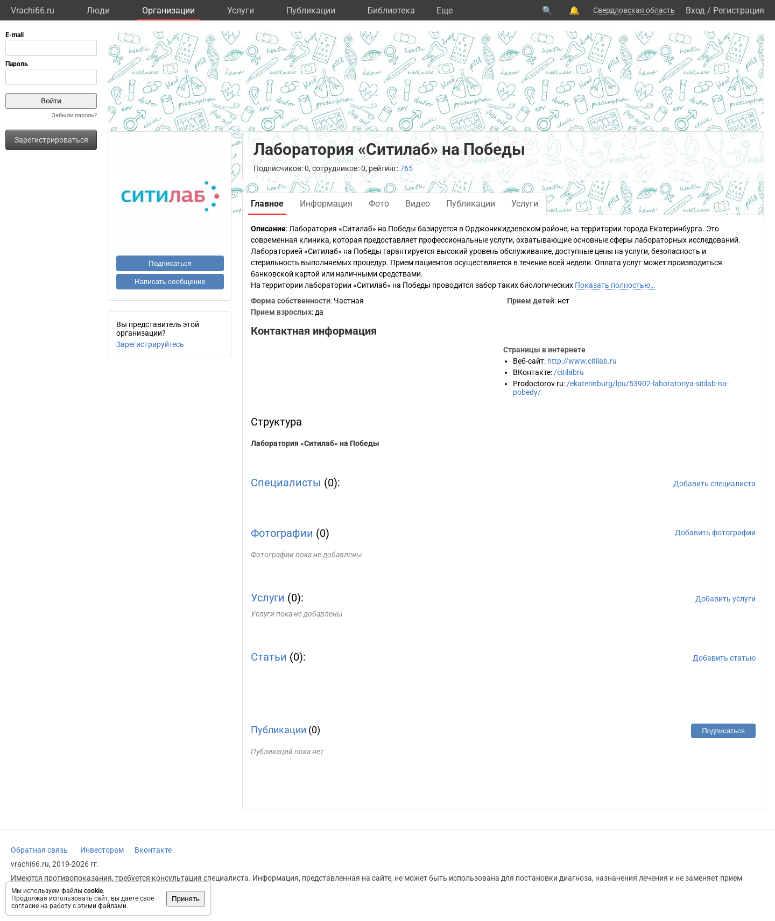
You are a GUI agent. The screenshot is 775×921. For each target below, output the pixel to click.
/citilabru (569, 372)
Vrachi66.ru (32, 10)
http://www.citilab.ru (582, 361)
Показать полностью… (615, 285)
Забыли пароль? (74, 115)
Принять (186, 899)
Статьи (269, 656)
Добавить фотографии (715, 532)
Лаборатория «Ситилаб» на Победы (315, 443)
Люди (98, 10)
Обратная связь (39, 850)
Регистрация (738, 10)
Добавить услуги (725, 598)
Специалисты (286, 482)
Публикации (310, 10)
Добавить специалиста (714, 483)
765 (406, 168)
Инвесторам (102, 850)
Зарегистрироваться (51, 140)
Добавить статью (724, 658)
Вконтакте (153, 850)
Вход (695, 10)
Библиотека (391, 10)
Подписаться (170, 263)
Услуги (240, 10)
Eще (444, 10)
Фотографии (282, 533)
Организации (168, 10)
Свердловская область (634, 10)
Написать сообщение (170, 282)
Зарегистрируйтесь (150, 344)
